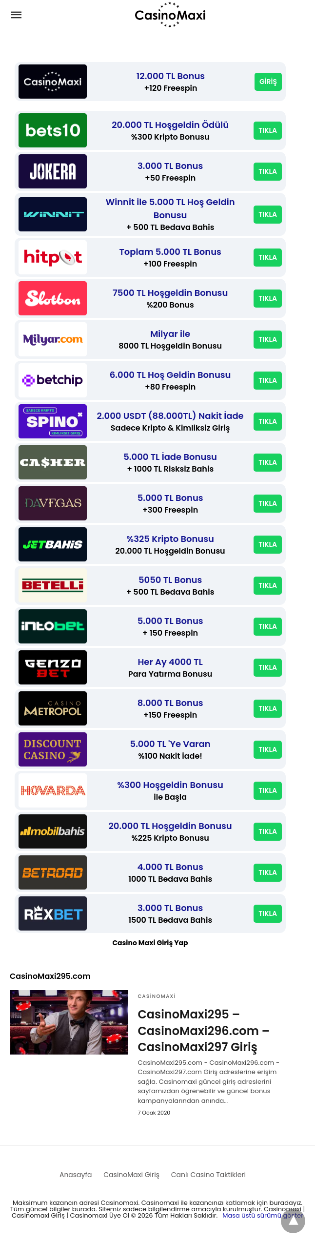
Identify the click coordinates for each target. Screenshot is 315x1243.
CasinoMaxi (157, 996)
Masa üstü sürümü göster (262, 1215)
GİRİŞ (268, 81)
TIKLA (267, 130)
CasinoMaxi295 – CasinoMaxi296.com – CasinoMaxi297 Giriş (204, 1030)
